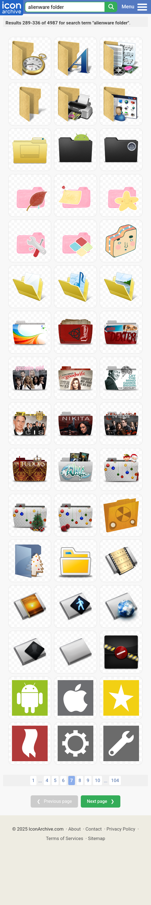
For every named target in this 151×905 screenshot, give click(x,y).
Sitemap (96, 838)
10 (97, 780)
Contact (94, 829)
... (40, 780)
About (74, 829)
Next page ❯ (100, 801)
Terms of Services (64, 838)
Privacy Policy (120, 829)
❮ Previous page (54, 801)
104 (115, 780)
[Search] (110, 7)
